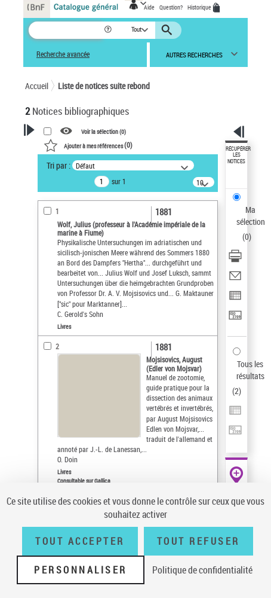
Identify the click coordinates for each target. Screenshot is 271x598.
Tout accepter (80, 541)
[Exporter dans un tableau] (235, 299)
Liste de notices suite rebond (104, 85)
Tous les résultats (250, 370)
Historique (200, 7)
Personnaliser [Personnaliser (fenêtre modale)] (80, 569)
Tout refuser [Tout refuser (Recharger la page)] (198, 541)
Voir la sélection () (103, 131)
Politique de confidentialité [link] (202, 569)
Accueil (36, 85)
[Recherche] (66, 30)
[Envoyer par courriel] (235, 279)
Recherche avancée (63, 54)
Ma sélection (250, 215)
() (88, 145)
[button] (109, 30)
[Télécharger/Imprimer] (235, 260)
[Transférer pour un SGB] (235, 319)
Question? (171, 7)
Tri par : (58, 165)
